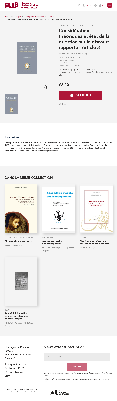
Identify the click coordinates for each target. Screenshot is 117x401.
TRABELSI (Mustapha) (88, 248)
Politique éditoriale (16, 364)
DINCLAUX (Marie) (12, 323)
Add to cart (80, 95)
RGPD (34, 389)
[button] (109, 5)
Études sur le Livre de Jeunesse (19, 238)
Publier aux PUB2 (15, 368)
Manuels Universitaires (18, 355)
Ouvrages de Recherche (72, 26)
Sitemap (8, 389)
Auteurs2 (10, 358)
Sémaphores (47, 238)
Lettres (91, 26)
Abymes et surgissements (18, 241)
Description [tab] (12, 137)
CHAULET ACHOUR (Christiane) (55, 248)
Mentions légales (19, 389)
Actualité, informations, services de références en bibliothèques (17, 316)
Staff (7, 376)
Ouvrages (84, 238)
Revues (9, 351)
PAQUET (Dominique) (13, 245)
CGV (29, 389)
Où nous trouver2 (15, 372)
